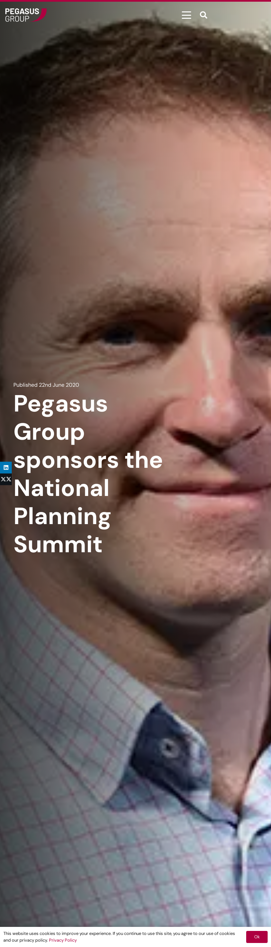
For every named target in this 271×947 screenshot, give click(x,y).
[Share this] (6, 479)
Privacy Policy (63, 940)
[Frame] (26, 15)
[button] (186, 15)
